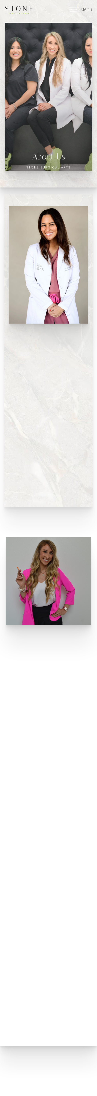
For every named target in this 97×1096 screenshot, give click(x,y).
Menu (86, 10)
